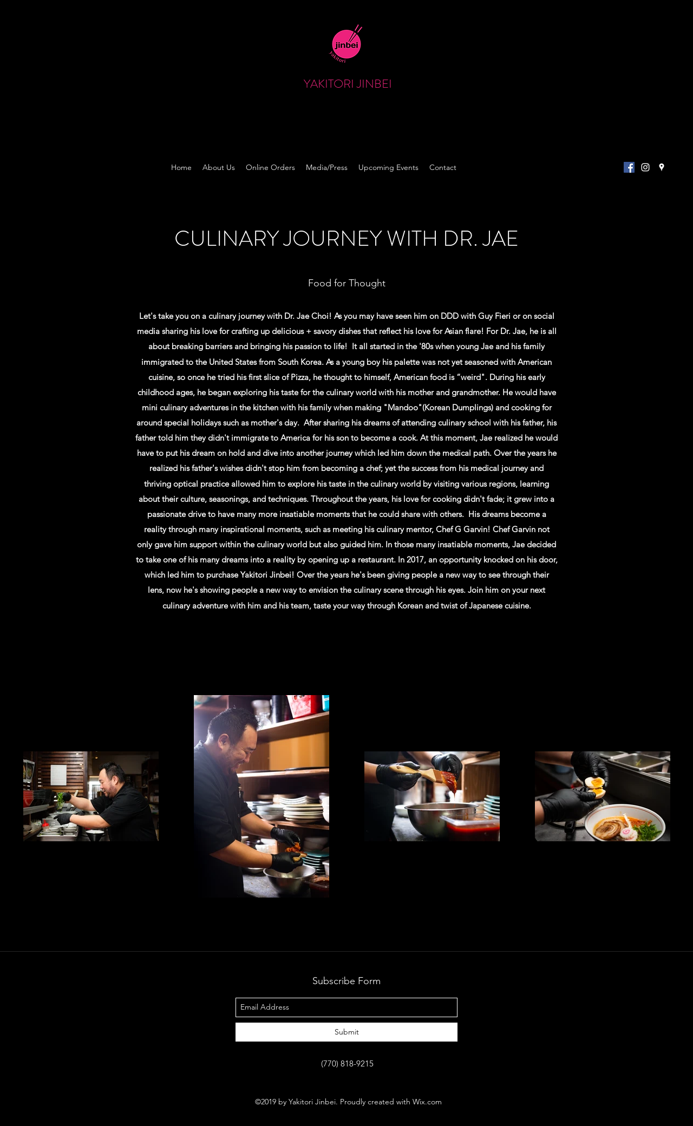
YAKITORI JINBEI (348, 83)
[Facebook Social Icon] (629, 167)
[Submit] (346, 1032)
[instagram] (645, 167)
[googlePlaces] (661, 167)
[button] (602, 95)
